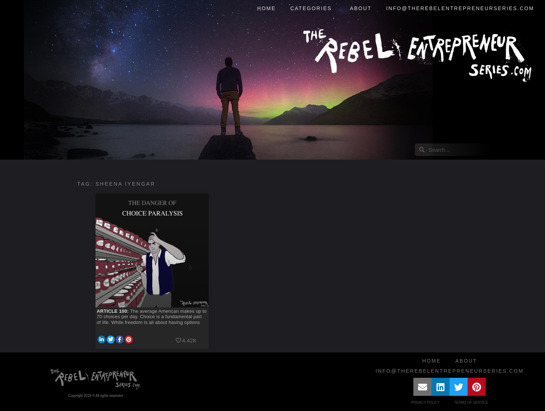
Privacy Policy (425, 402)
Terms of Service (471, 402)
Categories (313, 8)
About (360, 8)
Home (266, 8)
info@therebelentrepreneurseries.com (460, 8)
